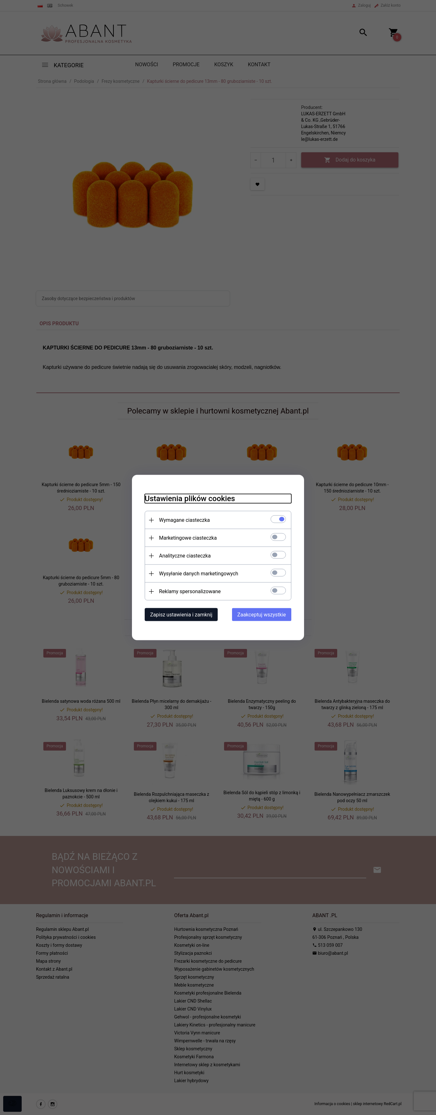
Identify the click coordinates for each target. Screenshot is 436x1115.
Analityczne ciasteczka (185, 556)
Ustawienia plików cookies (190, 498)
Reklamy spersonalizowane (190, 591)
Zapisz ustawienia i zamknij (181, 615)
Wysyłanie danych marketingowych (198, 574)
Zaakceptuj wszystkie (261, 615)
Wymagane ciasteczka (184, 520)
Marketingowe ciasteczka (188, 538)
